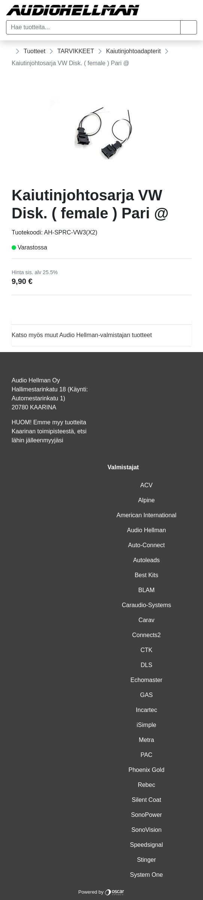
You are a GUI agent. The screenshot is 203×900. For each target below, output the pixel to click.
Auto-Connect (146, 545)
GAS (146, 695)
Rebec (146, 785)
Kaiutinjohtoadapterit (133, 51)
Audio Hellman (146, 530)
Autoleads (146, 560)
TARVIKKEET (75, 51)
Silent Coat (146, 800)
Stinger (146, 860)
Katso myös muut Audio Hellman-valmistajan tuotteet (82, 335)
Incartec (146, 710)
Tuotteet (34, 51)
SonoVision (146, 830)
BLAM (146, 590)
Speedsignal (146, 845)
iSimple (146, 725)
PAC (146, 755)
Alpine (146, 500)
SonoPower (146, 815)
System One (146, 875)
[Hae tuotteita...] (93, 27)
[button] (188, 27)
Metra (146, 740)
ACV (146, 485)
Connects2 (146, 635)
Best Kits (146, 575)
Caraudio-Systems (146, 605)
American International (146, 515)
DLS (146, 665)
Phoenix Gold (146, 770)
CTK (146, 650)
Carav (147, 620)
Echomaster (146, 680)
